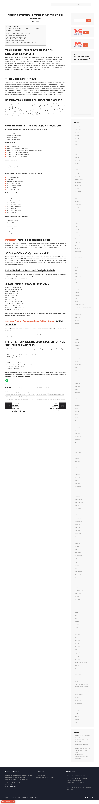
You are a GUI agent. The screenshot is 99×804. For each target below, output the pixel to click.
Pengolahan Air (78, 503)
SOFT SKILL (77, 644)
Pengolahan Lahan (79, 506)
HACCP (76, 288)
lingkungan (77, 415)
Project (76, 563)
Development (78, 222)
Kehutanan (77, 356)
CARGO (76, 171)
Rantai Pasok (78, 597)
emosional (77, 250)
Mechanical (77, 443)
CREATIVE (77, 197)
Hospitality (77, 297)
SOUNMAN (77, 650)
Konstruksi (77, 390)
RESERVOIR (77, 603)
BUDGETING (78, 162)
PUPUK (76, 581)
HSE (76, 300)
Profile (63, 4)
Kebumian (77, 353)
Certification (87, 4)
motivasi (77, 450)
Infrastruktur (78, 321)
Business (77, 168)
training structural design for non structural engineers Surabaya (50, 399)
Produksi (77, 553)
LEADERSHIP (78, 409)
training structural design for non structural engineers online (19, 399)
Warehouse (77, 720)
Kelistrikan (77, 359)
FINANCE (77, 266)
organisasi (77, 465)
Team (76, 676)
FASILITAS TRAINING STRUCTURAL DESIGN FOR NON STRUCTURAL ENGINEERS (26, 44)
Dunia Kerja (77, 237)
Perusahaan (78, 534)
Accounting (77, 128)
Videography (78, 717)
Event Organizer (78, 259)
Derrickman (77, 215)
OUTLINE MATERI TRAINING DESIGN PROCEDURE (19, 33)
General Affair (78, 278)
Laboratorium (78, 406)
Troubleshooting (79, 707)
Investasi (77, 334)
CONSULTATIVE (78, 187)
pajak (76, 469)
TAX (76, 672)
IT (75, 340)
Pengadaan (77, 494)
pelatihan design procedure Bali (29, 392)
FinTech (76, 269)
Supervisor (77, 663)
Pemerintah (77, 487)
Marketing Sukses (16, 801)
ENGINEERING (40, 388)
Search (75, 17)
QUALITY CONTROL (79, 594)
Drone (76, 234)
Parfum (76, 472)
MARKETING (78, 437)
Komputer (77, 378)
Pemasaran (77, 484)
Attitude (77, 153)
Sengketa (77, 629)
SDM (76, 622)
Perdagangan (78, 512)
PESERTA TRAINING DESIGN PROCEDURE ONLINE (19, 32)
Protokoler (77, 569)
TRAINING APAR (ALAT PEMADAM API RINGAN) (80, 740)
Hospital (77, 294)
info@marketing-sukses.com (12, 790)
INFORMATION (78, 318)
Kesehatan (77, 365)
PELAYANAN (78, 481)
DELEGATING (78, 212)
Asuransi (77, 149)
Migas (76, 447)
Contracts (77, 190)
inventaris (77, 327)
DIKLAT (76, 228)
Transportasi (78, 704)
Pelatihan (69, 4)
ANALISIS (77, 134)
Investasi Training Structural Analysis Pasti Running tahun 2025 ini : (23, 42)
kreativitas (77, 396)
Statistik (77, 654)
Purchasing (77, 585)
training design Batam (42, 394)
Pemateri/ (11, 240)
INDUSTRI (77, 315)
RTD (76, 613)
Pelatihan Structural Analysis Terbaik (46, 392)
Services (77, 635)
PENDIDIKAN (78, 491)
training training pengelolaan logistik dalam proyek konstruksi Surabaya (82, 690)
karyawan (77, 343)
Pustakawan (78, 588)
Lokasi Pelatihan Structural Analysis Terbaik (17, 39)
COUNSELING (78, 193)
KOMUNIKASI (78, 381)
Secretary (77, 625)
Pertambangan (78, 525)
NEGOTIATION (78, 456)
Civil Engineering (17, 388)
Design (33, 388)
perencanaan (78, 516)
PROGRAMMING (79, 560)
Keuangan (77, 371)
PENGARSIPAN (78, 497)
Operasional (78, 462)
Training (77, 685)
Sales (76, 619)
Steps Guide (78, 657)
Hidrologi (77, 291)
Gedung (77, 275)
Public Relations (78, 575)
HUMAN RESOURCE (79, 306)
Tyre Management (79, 711)
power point (78, 547)
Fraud (76, 272)
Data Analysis (78, 206)
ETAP (76, 256)
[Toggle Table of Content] (43, 27)
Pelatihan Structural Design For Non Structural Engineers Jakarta (20, 394)
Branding (77, 159)
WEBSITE (77, 723)
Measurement (78, 440)
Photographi (78, 541)
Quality (76, 591)
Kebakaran (77, 349)
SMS (76, 641)
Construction (26, 388)
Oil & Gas (77, 459)
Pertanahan (77, 528)
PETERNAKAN (78, 538)
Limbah (76, 412)
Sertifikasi (48, 388)
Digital (76, 225)
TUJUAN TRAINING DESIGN (13, 30)
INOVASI (77, 324)
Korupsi (76, 393)
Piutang (77, 544)
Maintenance (78, 425)
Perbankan (77, 509)
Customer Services (79, 203)
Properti (77, 566)
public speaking (78, 578)
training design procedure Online (56, 394)
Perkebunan (78, 519)
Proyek (76, 572)
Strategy (77, 660)
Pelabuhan (77, 478)
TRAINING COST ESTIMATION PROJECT (76, 784)
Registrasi (80, 4)
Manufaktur (78, 431)
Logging (77, 418)
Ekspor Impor (78, 244)
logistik (76, 422)
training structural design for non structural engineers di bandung (21, 396)
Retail (76, 607)
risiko (76, 610)
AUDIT (76, 156)
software (77, 647)
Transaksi (77, 701)
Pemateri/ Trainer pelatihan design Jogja (16, 35)
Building (77, 165)
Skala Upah (77, 638)
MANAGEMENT (78, 428)
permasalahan (78, 522)
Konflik (76, 384)
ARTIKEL (77, 146)
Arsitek (76, 143)
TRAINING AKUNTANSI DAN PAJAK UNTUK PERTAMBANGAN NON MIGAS (82, 754)
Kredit (76, 400)
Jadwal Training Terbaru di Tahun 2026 (16, 40)
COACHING (77, 178)
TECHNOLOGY (78, 679)
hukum (76, 303)
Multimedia (77, 453)
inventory (77, 331)
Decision (77, 209)
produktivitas (78, 556)
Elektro (76, 247)
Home (58, 4)
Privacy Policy (23, 801)
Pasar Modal (78, 475)
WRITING (77, 726)
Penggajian (77, 500)
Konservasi (77, 387)
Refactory (77, 600)
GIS (75, 281)
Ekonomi (77, 240)
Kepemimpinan (78, 362)
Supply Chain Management (81, 666)
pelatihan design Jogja (14, 392)
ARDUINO (77, 140)
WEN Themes (35, 801)
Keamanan (77, 346)
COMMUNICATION (79, 181)
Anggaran (77, 137)
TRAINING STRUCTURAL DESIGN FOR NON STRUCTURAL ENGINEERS (23, 28)
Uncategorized (78, 714)
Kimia (76, 374)
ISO (75, 337)
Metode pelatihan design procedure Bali (16, 37)
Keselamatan (78, 368)
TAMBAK (77, 669)
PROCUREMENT (79, 550)
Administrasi (78, 131)
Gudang (77, 284)
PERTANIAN (78, 531)
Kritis (76, 403)
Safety (76, 616)
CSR (76, 200)
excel (76, 262)
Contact (74, 4)
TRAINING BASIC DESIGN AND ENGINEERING (77, 782)
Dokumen (77, 231)
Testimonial (77, 682)
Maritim (77, 434)
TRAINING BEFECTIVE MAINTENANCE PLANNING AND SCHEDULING (82, 760)
